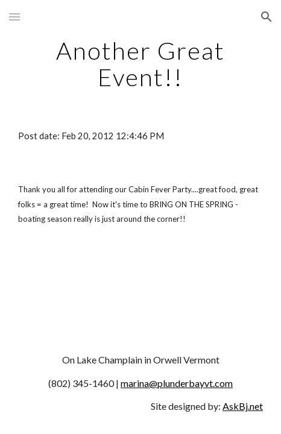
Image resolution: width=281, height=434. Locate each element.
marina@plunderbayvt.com (177, 383)
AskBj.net (243, 406)
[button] (14, 16)
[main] (140, 64)
